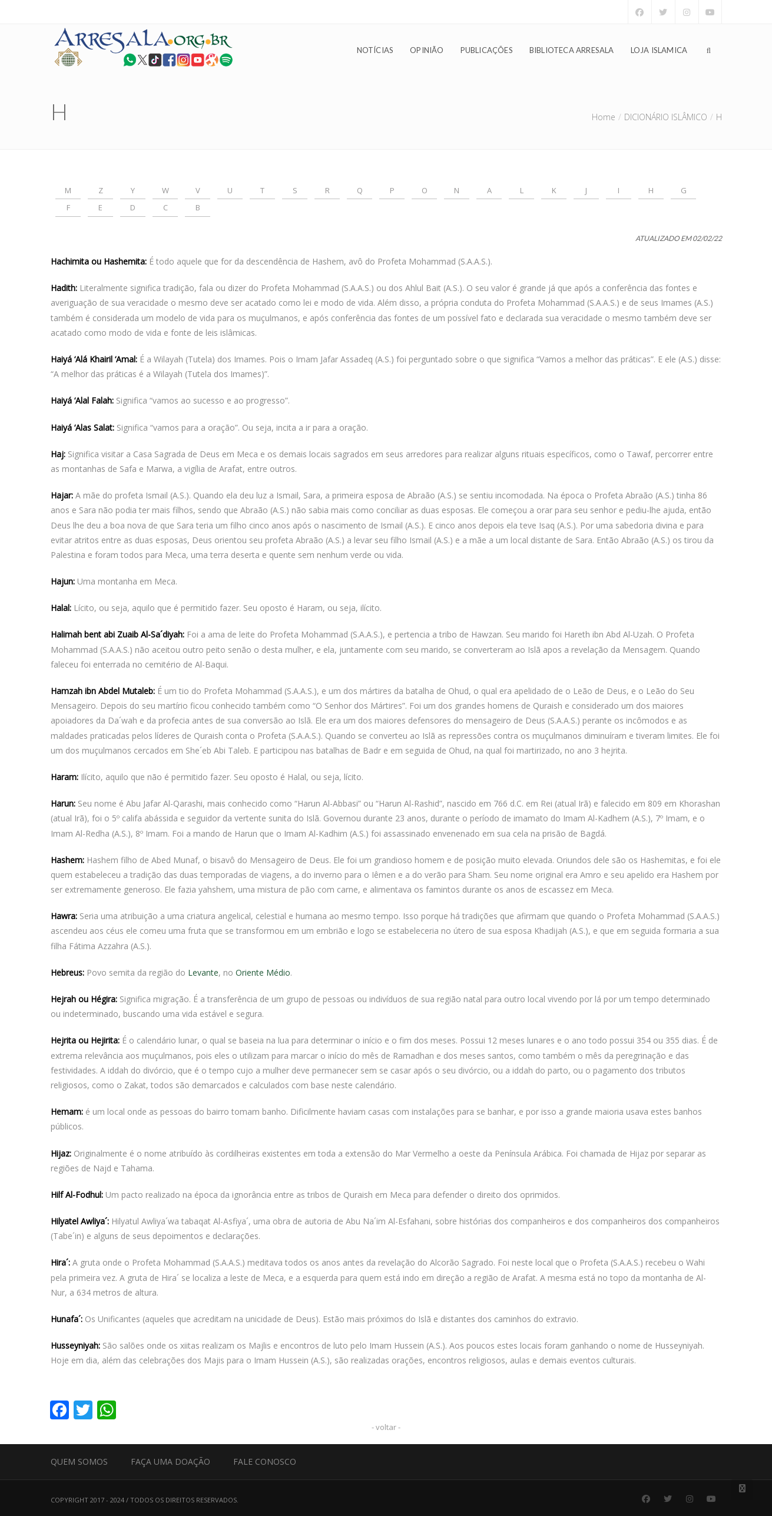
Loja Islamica (659, 50)
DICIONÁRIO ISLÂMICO (665, 117)
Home (603, 117)
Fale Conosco (264, 1461)
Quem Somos (79, 1461)
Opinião (426, 50)
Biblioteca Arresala (571, 50)
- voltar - (386, 1427)
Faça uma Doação (170, 1461)
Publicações (486, 50)
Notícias (375, 50)
